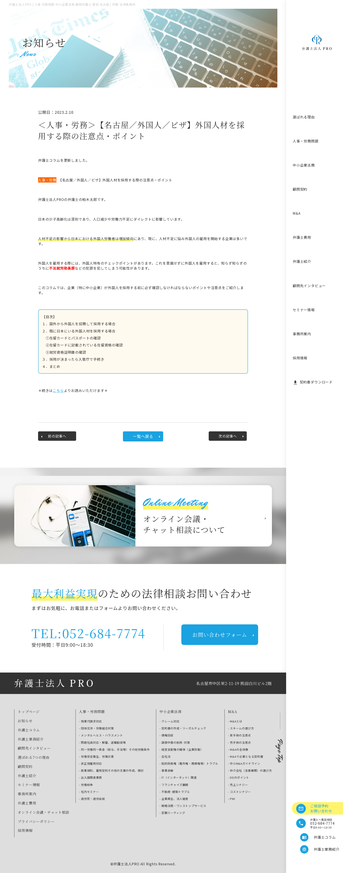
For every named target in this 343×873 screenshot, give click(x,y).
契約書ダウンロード (313, 382)
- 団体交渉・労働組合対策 (96, 728)
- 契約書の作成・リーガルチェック (182, 728)
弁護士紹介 (302, 261)
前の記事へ (52, 436)
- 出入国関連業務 (90, 778)
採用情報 (300, 357)
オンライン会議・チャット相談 (43, 812)
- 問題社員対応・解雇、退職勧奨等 (102, 743)
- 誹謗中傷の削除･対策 (174, 743)
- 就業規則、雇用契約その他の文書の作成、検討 (111, 771)
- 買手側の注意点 (239, 735)
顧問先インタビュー (309, 285)
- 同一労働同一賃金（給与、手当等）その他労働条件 (114, 750)
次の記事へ (232, 436)
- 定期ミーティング (172, 813)
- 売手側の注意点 (239, 743)
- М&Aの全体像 (238, 750)
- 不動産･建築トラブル (174, 792)
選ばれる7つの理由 (33, 757)
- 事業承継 (166, 771)
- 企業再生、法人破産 (173, 799)
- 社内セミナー (89, 792)
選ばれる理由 (304, 116)
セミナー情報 (304, 309)
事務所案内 (302, 333)
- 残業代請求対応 (90, 721)
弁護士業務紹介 (31, 739)
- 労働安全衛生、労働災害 (96, 757)
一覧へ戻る (147, 436)
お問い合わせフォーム (224, 634)
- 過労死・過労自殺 (92, 799)
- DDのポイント (238, 778)
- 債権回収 (166, 735)
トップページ (29, 711)
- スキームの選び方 (241, 728)
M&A (296, 213)
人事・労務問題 (305, 141)
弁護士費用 (302, 237)
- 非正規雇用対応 (90, 764)
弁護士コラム (29, 730)
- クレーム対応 (169, 721)
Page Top (280, 751)
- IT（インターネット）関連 (178, 778)
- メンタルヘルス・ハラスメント (101, 735)
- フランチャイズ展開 (173, 785)
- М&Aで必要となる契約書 (245, 757)
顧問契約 (300, 189)
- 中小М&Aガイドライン (244, 764)
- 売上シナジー (238, 785)
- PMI (231, 799)
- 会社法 (164, 757)
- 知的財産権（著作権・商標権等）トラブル (188, 764)
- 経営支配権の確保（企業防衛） (181, 750)
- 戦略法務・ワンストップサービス (182, 806)
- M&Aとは (235, 721)
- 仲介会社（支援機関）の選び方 (250, 771)
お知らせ (25, 720)
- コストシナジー (239, 792)
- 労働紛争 (86, 785)
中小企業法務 (304, 165)
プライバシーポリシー (36, 821)
